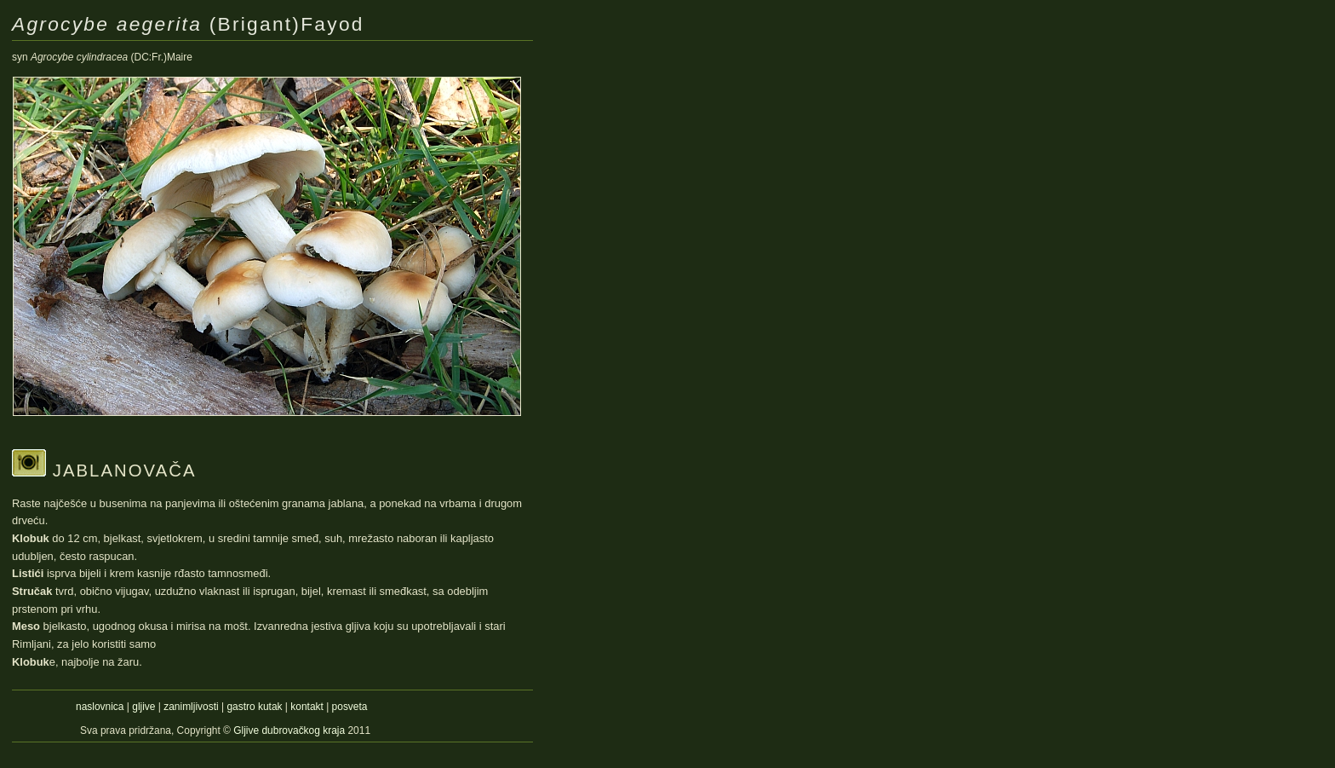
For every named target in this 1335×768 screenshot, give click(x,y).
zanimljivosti (190, 707)
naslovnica (99, 707)
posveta (350, 707)
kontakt (307, 707)
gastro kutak (254, 707)
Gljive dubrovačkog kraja (290, 730)
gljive (143, 707)
